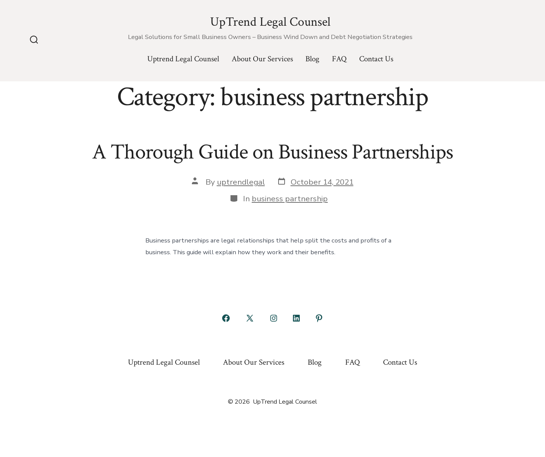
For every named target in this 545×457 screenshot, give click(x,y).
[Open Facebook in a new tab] (226, 318)
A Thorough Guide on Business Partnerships (272, 152)
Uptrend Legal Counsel (183, 59)
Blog (312, 59)
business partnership (290, 198)
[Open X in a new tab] (250, 318)
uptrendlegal (241, 182)
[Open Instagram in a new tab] (273, 318)
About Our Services (262, 59)
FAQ (339, 59)
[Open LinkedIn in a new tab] (296, 318)
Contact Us (376, 59)
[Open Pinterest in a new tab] (319, 318)
